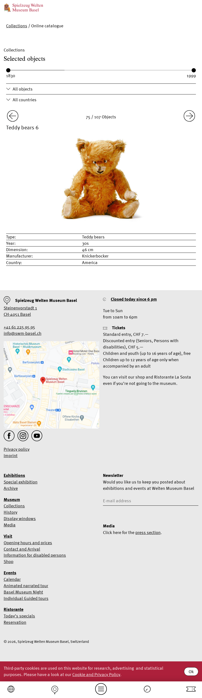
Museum (12, 500)
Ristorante (13, 609)
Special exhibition (20, 481)
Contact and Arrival (22, 549)
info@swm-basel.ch (22, 333)
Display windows (20, 518)
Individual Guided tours (26, 598)
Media (10, 524)
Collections (16, 25)
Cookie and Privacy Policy (96, 674)
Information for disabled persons (35, 555)
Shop (8, 561)
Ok (191, 671)
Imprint (11, 455)
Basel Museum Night (23, 592)
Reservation (15, 622)
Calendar (12, 579)
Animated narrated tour (26, 585)
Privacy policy (16, 449)
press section (148, 532)
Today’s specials (19, 615)
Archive (11, 488)
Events (10, 573)
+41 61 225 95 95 (19, 326)
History (10, 512)
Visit (8, 536)
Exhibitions (14, 475)
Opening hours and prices (28, 542)
